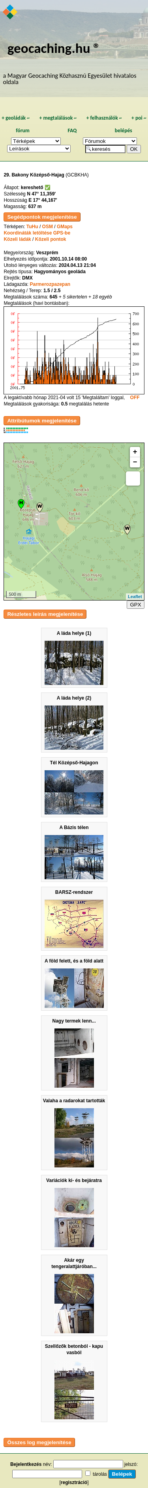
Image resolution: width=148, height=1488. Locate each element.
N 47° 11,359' (41, 194)
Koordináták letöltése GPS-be (37, 233)
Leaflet (135, 596)
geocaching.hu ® (54, 47)
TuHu (32, 226)
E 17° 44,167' (42, 200)
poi (138, 117)
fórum (23, 130)
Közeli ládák (17, 239)
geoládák (16, 117)
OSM (47, 226)
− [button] (135, 462)
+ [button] (135, 452)
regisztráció (74, 1482)
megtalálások (58, 117)
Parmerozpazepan (50, 284)
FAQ (72, 130)
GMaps (65, 226)
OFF (135, 397)
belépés (123, 130)
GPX (135, 605)
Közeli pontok (50, 239)
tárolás (100, 1474)
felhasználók (104, 117)
